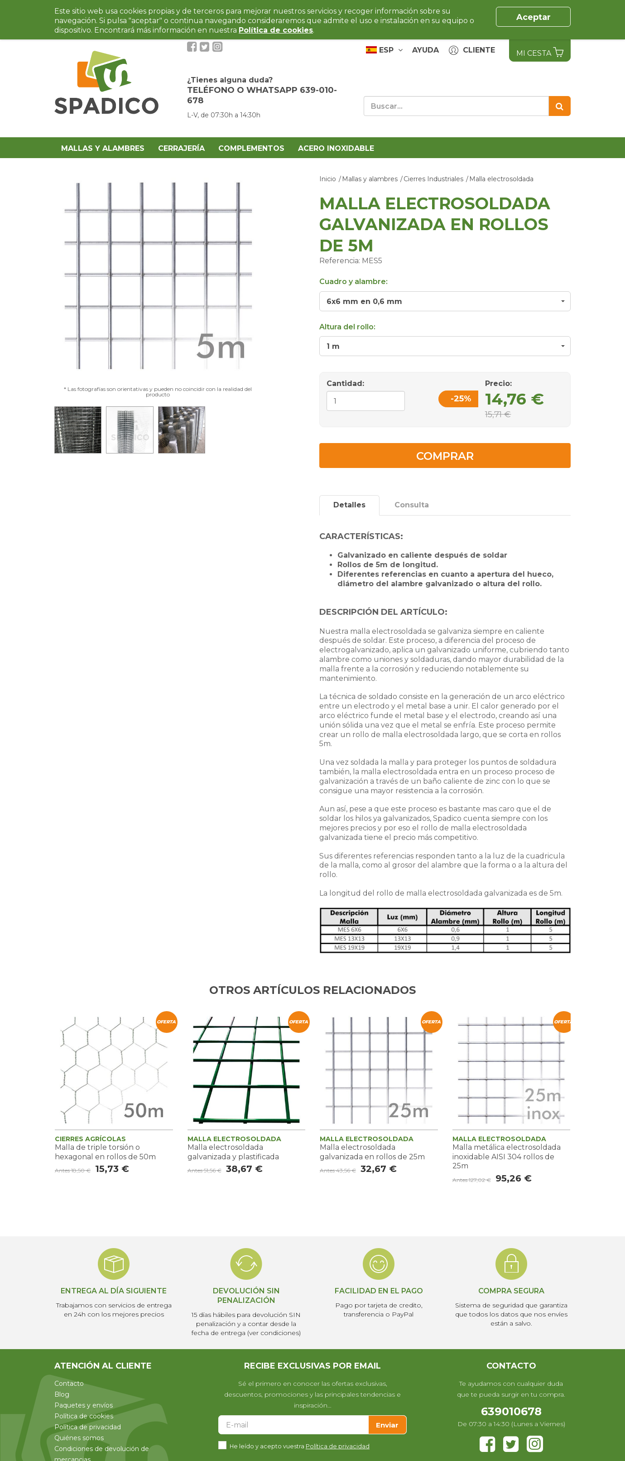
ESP (384, 49)
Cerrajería (181, 148)
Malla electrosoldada (501, 179)
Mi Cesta (539, 52)
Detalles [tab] (349, 505)
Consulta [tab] (411, 505)
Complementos (251, 148)
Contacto (69, 1383)
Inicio (327, 179)
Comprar (445, 456)
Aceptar (533, 17)
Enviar (387, 1425)
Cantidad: (345, 383)
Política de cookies (83, 1416)
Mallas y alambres (102, 148)
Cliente (472, 50)
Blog (61, 1394)
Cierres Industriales (433, 179)
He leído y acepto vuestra (300, 1445)
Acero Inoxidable (336, 148)
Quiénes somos (79, 1438)
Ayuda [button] (425, 50)
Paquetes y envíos (83, 1405)
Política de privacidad (87, 1427)
